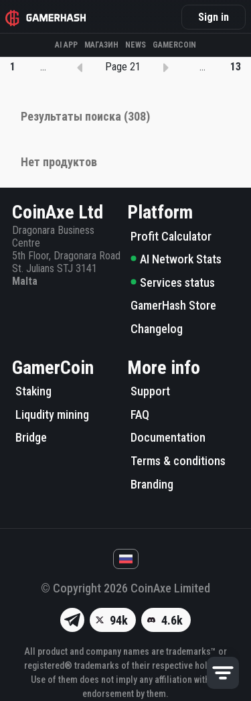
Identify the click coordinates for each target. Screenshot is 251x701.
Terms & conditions (178, 461)
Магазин (101, 45)
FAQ (140, 414)
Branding (152, 484)
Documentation (168, 437)
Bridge (31, 437)
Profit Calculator (171, 236)
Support (150, 391)
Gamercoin (174, 45)
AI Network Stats (176, 259)
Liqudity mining (52, 414)
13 (235, 66)
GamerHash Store (173, 305)
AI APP (66, 45)
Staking (33, 391)
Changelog (157, 329)
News (135, 45)
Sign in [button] (213, 17)
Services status (173, 282)
